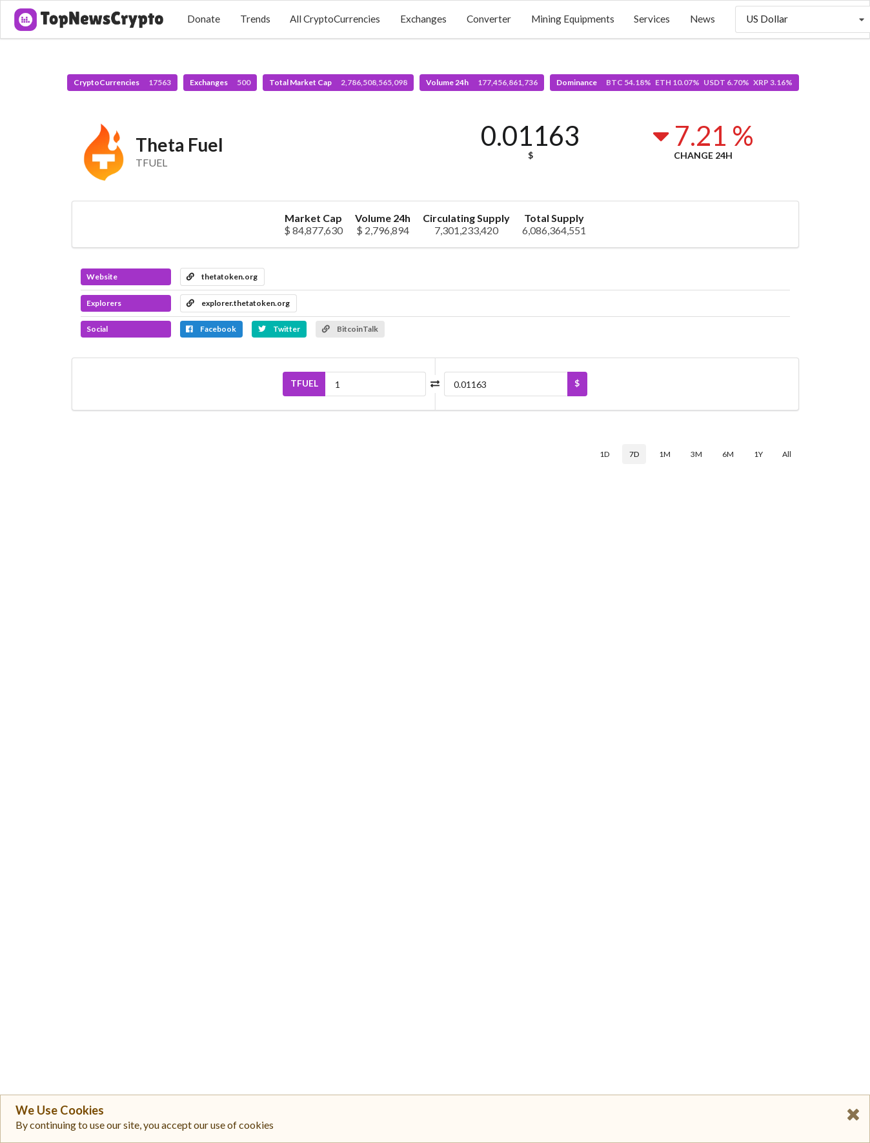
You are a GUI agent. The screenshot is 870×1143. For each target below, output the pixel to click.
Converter (489, 19)
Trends (255, 19)
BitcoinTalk (350, 329)
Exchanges (423, 19)
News (702, 19)
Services (652, 19)
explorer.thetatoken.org (238, 303)
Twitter (279, 329)
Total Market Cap (338, 82)
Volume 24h (482, 82)
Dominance (674, 82)
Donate (203, 19)
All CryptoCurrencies (335, 19)
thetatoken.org (222, 276)
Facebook (211, 329)
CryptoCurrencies (122, 82)
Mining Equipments (572, 19)
